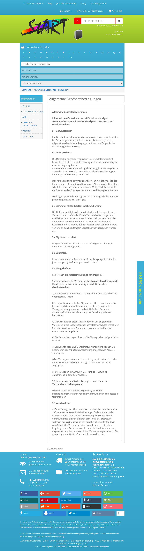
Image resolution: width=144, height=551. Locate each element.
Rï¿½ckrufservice (100, 485)
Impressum (27, 136)
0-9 (70, 57)
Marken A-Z (117, 25)
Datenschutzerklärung (33, 111)
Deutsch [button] (66, 10)
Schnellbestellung (66, 3)
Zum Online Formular (102, 482)
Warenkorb (115, 10)
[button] (29, 493)
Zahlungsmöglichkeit (30, 540)
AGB (24, 117)
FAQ (86, 543)
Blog (50, 3)
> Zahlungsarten (98, 3)
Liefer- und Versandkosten (29, 124)
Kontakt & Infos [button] (33, 3)
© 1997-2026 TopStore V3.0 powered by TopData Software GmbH (61, 546)
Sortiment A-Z (104, 25)
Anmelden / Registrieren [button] (90, 10)
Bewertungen (74, 543)
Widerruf (26, 130)
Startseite (26, 89)
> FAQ (83, 3)
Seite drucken (55, 448)
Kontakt (26, 106)
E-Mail (32, 470)
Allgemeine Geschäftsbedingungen (51, 89)
